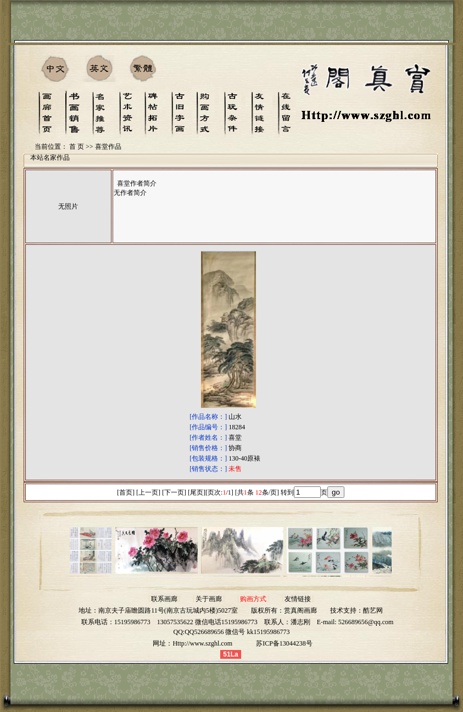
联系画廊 (164, 599)
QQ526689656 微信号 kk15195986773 (237, 632)
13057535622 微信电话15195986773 (207, 622)
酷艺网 (373, 610)
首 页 (76, 146)
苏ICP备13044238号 (284, 643)
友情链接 (298, 599)
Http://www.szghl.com (202, 643)
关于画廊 (209, 599)
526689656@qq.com (366, 622)
